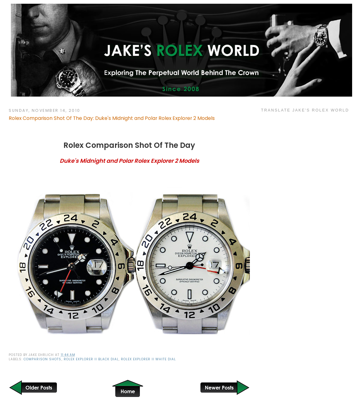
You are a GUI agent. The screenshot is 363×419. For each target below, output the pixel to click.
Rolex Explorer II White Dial (148, 359)
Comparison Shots (42, 359)
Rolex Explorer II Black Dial (91, 359)
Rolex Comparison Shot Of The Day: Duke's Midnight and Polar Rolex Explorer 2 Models (112, 118)
